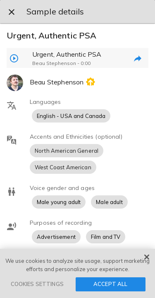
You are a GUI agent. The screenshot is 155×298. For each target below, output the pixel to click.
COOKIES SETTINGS (37, 284)
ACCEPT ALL (110, 284)
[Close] (147, 257)
